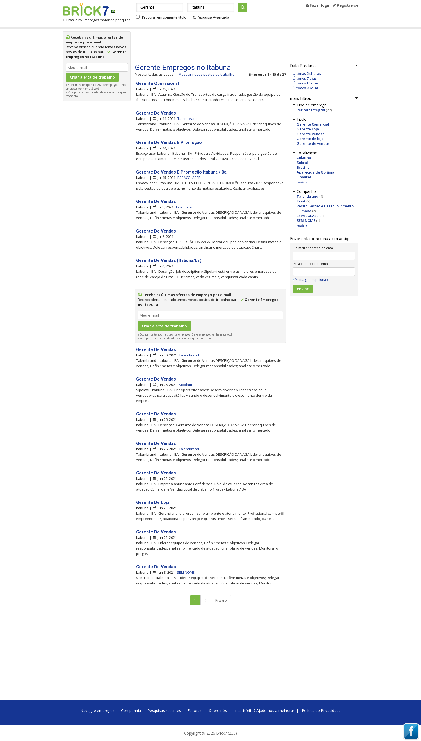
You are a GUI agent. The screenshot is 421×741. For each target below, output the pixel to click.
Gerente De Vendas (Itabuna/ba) (168, 260)
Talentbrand (307, 196)
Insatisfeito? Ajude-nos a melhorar (264, 710)
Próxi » (221, 600)
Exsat (301, 201)
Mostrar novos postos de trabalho (206, 74)
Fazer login (318, 5)
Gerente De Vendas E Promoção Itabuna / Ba (181, 172)
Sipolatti (185, 384)
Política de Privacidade (321, 710)
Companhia (131, 710)
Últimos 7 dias (305, 78)
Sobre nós (218, 710)
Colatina (304, 157)
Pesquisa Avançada (211, 17)
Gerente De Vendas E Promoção (169, 142)
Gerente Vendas (310, 133)
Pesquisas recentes (164, 710)
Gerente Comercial (313, 124)
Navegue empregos (97, 710)
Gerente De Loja (152, 502)
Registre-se (345, 5)
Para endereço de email (311, 263)
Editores (194, 710)
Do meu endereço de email (314, 248)
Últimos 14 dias (305, 83)
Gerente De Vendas (156, 113)
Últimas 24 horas (307, 73)
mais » (302, 182)
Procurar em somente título (164, 17)
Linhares (304, 177)
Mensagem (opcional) (311, 279)
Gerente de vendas (313, 143)
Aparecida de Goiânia (315, 172)
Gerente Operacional (157, 83)
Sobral (302, 162)
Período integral (311, 110)
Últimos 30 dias (305, 88)
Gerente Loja (308, 129)
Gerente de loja (310, 138)
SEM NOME (306, 220)
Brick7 (86, 9)
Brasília (303, 167)
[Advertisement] (96, 184)
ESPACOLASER (309, 215)
